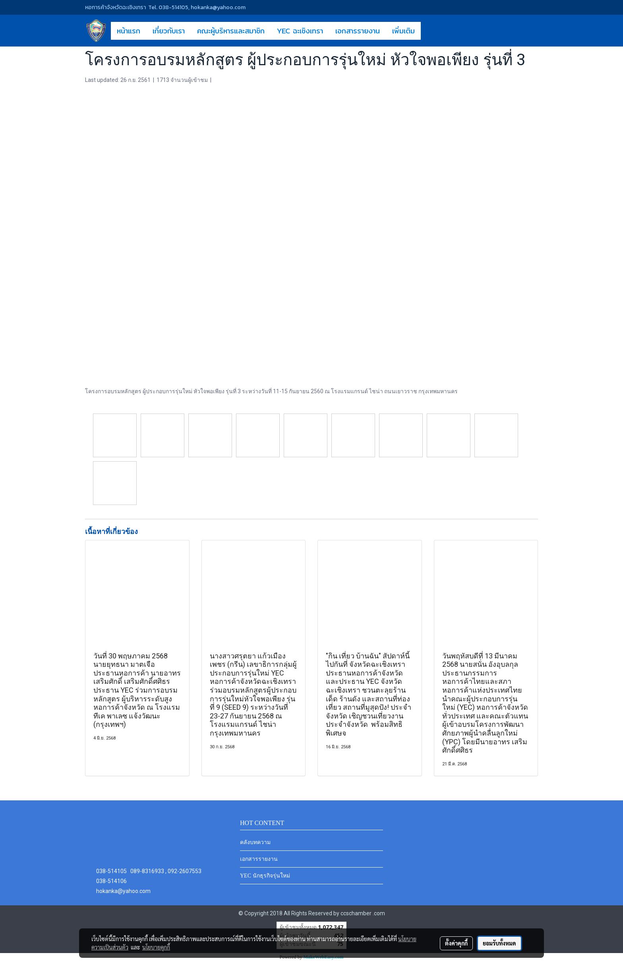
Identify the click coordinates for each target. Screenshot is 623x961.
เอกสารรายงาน (357, 31)
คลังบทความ (255, 842)
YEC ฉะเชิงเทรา (300, 31)
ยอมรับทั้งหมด (499, 943)
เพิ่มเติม (403, 31)
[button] (428, 30)
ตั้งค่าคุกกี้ (456, 943)
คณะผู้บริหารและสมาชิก (231, 31)
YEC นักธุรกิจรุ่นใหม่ (265, 876)
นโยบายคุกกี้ (156, 947)
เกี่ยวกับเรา (169, 31)
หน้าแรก (128, 31)
